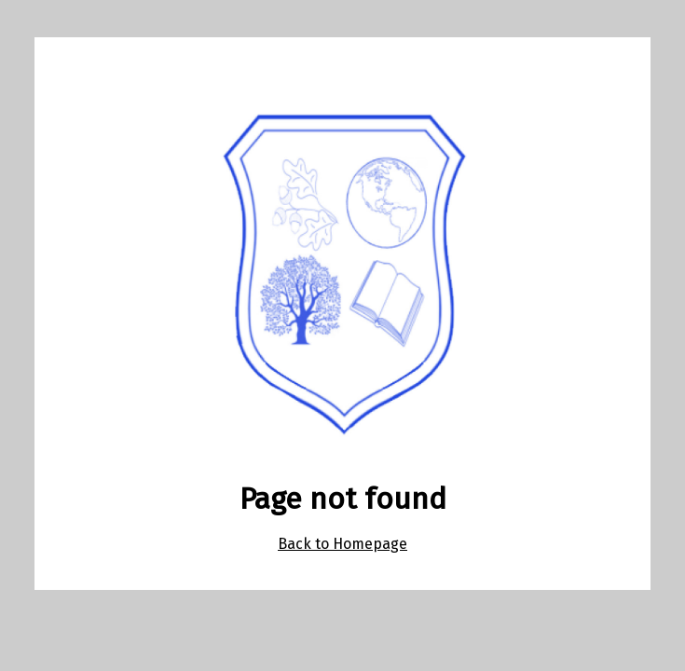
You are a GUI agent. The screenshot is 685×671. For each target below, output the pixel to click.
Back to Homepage (342, 544)
